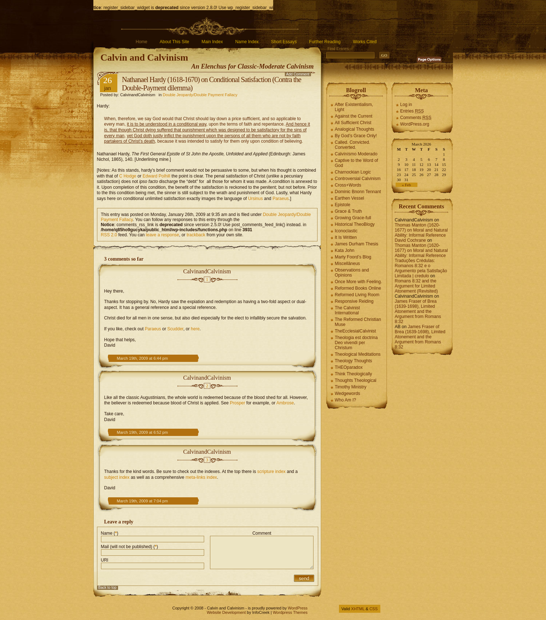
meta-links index (201, 477)
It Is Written (346, 237)
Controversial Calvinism (358, 178)
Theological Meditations (358, 354)
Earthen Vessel (349, 198)
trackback (196, 234)
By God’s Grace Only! (356, 135)
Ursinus (255, 198)
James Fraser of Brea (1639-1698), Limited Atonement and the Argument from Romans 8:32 (418, 311)
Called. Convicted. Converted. (352, 145)
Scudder (175, 328)
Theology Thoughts (353, 360)
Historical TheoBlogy (355, 224)
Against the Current (353, 116)
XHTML (358, 609)
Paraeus (280, 198)
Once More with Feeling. (358, 281)
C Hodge (127, 176)
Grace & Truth (348, 211)
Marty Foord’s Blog (353, 257)
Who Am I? (345, 400)
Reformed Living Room (357, 294)
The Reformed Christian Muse (358, 322)
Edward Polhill (156, 176)
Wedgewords (347, 393)
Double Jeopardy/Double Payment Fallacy (200, 95)
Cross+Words (348, 185)
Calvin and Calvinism (144, 57)
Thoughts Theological (356, 380)
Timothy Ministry (351, 386)
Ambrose (285, 402)
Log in (406, 104)
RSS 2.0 (109, 234)
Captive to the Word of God (356, 163)
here (195, 328)
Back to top (107, 588)
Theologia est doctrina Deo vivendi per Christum (356, 342)
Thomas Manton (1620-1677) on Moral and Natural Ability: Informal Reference (421, 230)
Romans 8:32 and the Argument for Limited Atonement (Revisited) (416, 286)
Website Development (226, 612)
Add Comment (298, 74)
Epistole (343, 204)
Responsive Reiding (354, 301)
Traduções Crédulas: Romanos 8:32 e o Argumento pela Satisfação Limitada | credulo (421, 268)
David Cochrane (410, 240)
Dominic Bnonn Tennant (358, 191)
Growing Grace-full (353, 217)
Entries (412, 111)
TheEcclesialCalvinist (355, 331)
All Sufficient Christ (353, 122)
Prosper (237, 402)
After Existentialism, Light (354, 107)
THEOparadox (349, 367)
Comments (416, 117)
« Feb (406, 185)
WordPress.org (414, 124)
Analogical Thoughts (355, 129)
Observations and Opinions (352, 273)
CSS (373, 609)
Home (141, 41)
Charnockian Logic (353, 172)
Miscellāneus (347, 263)
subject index (117, 477)
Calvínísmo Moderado (356, 153)
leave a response (162, 234)
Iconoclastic (346, 230)
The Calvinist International (347, 310)
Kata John (345, 250)
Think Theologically (353, 373)
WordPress (297, 608)
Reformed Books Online (358, 288)
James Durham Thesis (357, 243)
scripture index (271, 471)
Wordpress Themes (290, 612)
